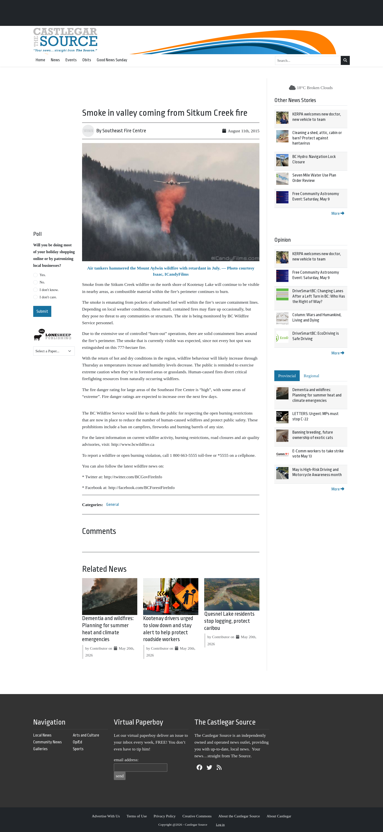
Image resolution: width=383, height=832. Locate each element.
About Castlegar (279, 816)
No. (42, 282)
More (337, 213)
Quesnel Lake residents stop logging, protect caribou (229, 621)
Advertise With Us (106, 816)
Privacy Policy (165, 816)
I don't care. (48, 297)
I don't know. (49, 290)
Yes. (43, 275)
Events (71, 60)
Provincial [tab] (287, 375)
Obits (86, 60)
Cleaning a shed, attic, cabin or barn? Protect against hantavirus (317, 138)
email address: (126, 759)
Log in (220, 824)
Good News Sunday (112, 60)
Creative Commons (197, 816)
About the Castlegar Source (239, 816)
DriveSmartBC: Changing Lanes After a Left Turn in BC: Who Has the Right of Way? (318, 296)
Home (40, 60)
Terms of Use (137, 816)
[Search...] (308, 60)
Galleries (40, 749)
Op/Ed (77, 742)
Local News (42, 735)
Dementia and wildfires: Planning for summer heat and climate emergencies (316, 395)
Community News (47, 742)
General (112, 504)
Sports (78, 749)
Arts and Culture (86, 735)
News (55, 60)
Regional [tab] (311, 375)
